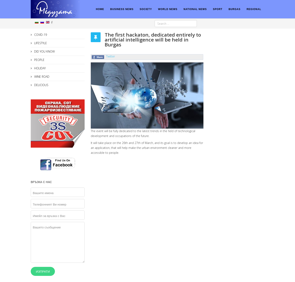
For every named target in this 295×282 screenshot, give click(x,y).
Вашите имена (43, 193)
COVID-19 (40, 35)
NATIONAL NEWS (195, 9)
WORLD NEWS (167, 9)
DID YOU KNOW (44, 51)
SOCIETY (146, 9)
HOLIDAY (39, 68)
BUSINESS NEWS (122, 9)
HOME (100, 9)
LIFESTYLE (40, 43)
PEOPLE (38, 60)
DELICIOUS (40, 85)
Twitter (110, 56)
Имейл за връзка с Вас (49, 216)
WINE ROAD (41, 77)
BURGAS (235, 9)
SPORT (217, 9)
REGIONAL (254, 9)
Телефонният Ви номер (49, 204)
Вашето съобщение (47, 227)
